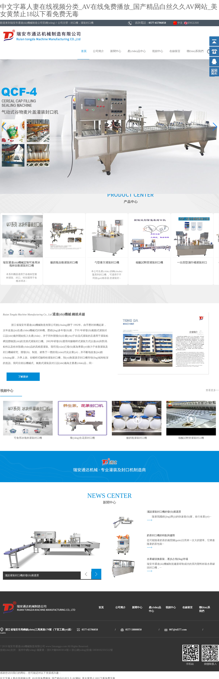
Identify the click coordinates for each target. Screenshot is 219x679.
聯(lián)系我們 (195, 51)
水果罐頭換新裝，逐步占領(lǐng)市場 (167, 559)
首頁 (84, 51)
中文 (180, 23)
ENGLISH (193, 23)
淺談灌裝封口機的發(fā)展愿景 (164, 512)
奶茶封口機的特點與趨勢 (161, 535)
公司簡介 (98, 51)
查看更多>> (212, 390)
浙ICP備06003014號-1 (59, 650)
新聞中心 (115, 51)
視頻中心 (157, 51)
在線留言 (174, 51)
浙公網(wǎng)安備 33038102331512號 (92, 650)
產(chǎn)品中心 (137, 51)
